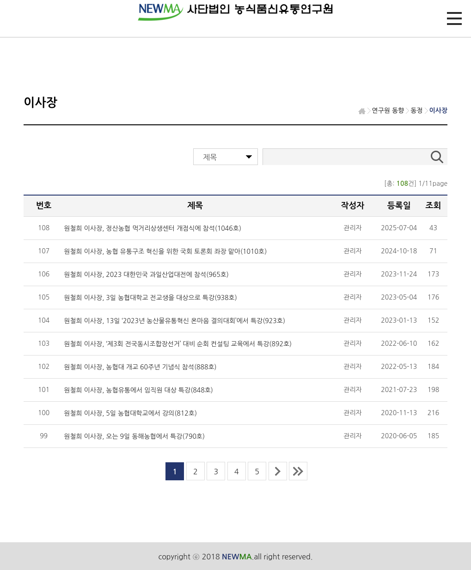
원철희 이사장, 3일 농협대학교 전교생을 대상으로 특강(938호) (150, 297)
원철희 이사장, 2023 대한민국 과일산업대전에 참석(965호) (146, 274)
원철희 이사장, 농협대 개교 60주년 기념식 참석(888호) (140, 367)
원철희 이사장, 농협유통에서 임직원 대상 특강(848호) (138, 390)
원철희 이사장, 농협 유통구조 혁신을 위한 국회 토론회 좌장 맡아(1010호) (165, 251)
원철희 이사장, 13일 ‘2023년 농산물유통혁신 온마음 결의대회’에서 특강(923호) (174, 321)
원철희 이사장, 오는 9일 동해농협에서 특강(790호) (134, 436)
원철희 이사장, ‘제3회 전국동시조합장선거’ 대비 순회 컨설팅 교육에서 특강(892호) (178, 344)
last (298, 471)
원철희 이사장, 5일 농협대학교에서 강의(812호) (130, 413)
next (278, 471)
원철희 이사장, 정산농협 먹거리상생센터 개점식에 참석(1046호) (152, 228)
